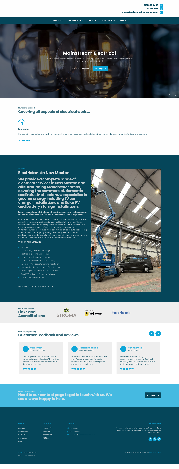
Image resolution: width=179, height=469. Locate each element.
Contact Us (108, 20)
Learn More (24, 148)
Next (176, 95)
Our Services (74, 20)
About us (57, 20)
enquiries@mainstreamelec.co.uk (81, 440)
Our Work (92, 20)
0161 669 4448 (73, 434)
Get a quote (100, 69)
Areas (122, 20)
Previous (170, 95)
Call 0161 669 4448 (81, 69)
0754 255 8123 (73, 437)
